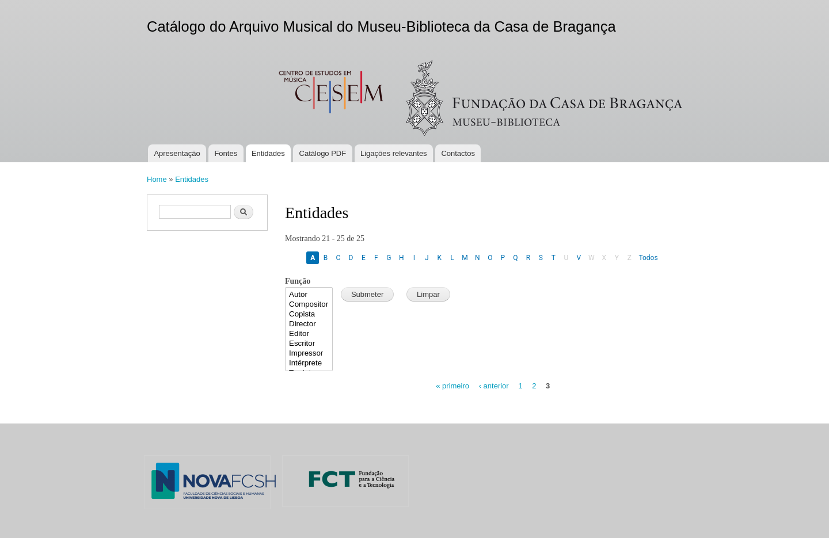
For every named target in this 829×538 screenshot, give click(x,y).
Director (309, 324)
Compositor (309, 305)
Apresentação (177, 153)
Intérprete (309, 363)
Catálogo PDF (323, 153)
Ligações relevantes (393, 153)
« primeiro (452, 385)
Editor (309, 334)
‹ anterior (494, 385)
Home (157, 179)
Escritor (309, 344)
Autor (309, 295)
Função (297, 281)
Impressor (309, 353)
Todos (647, 258)
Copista (309, 314)
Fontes (225, 153)
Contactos (458, 153)
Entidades (268, 153)
